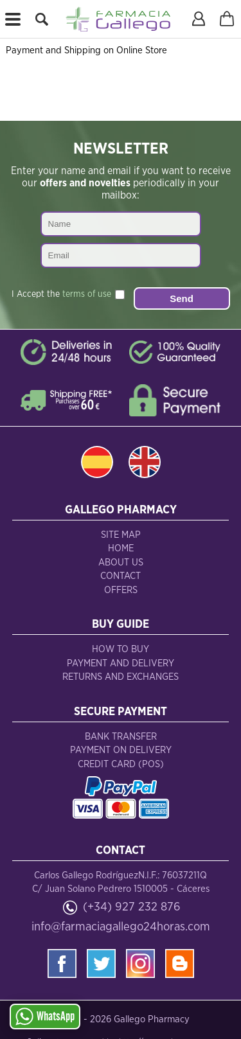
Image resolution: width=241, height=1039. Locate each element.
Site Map (121, 535)
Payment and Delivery (120, 663)
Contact (120, 576)
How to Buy (120, 649)
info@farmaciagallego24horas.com (120, 927)
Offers (121, 590)
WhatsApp (45, 1017)
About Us (120, 562)
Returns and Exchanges (120, 677)
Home (121, 548)
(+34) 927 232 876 (132, 907)
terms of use (86, 294)
